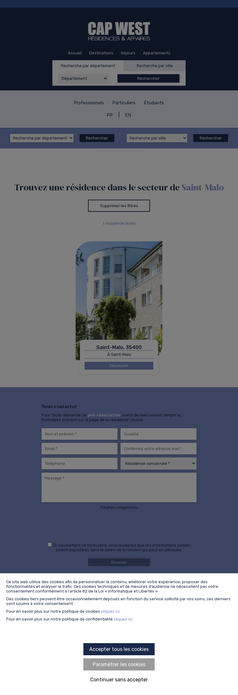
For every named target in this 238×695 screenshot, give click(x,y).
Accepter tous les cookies (119, 649)
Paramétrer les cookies (119, 664)
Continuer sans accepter (119, 680)
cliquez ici (110, 611)
